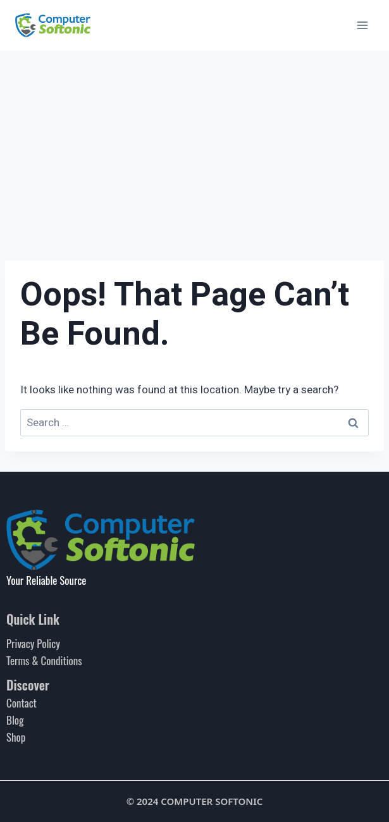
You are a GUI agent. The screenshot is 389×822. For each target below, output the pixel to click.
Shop (15, 737)
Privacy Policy (33, 643)
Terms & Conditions (44, 660)
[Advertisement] (194, 145)
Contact (21, 703)
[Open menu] (362, 25)
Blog (15, 720)
